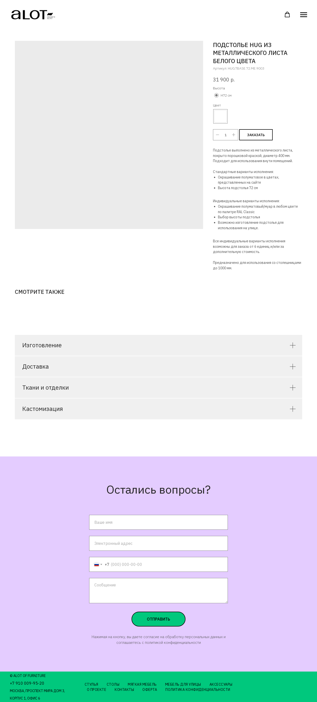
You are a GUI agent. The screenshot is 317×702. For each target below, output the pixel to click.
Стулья (91, 684)
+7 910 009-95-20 (27, 683)
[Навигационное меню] (303, 14)
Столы (113, 684)
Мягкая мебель (142, 684)
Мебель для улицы (183, 684)
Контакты (124, 689)
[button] (287, 15)
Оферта (149, 689)
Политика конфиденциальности (197, 689)
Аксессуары (221, 684)
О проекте (96, 689)
